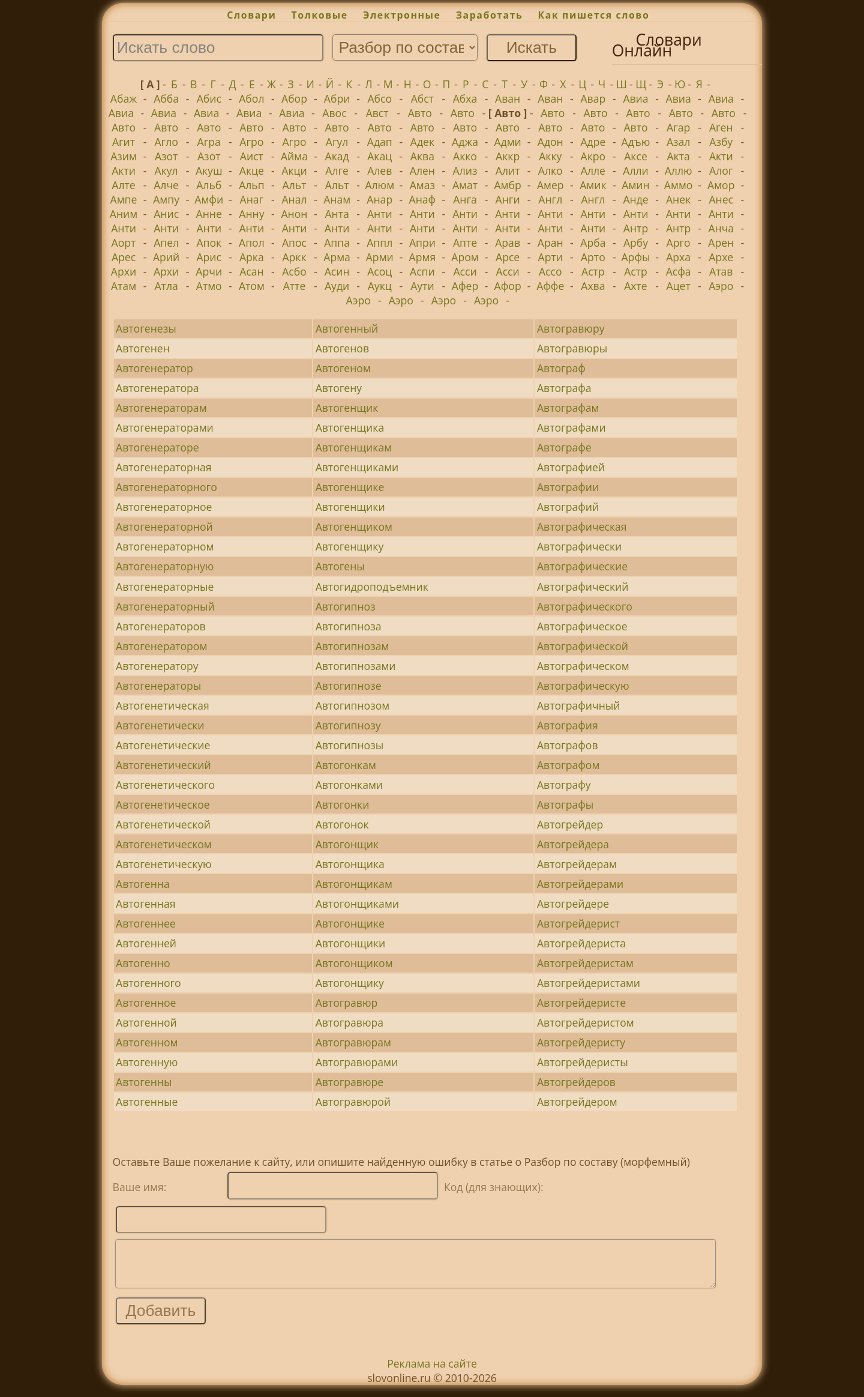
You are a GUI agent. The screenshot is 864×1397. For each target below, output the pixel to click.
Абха (465, 98)
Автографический (582, 586)
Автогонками (349, 784)
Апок (208, 242)
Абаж (123, 98)
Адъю (636, 141)
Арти (550, 257)
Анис (166, 214)
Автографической (582, 646)
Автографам (568, 407)
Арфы (636, 257)
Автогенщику (350, 546)
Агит (123, 141)
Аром (464, 257)
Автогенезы (146, 328)
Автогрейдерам (577, 864)
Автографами (571, 427)
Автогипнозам (352, 646)
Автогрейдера (573, 844)
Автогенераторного (166, 487)
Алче (166, 185)
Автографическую (583, 685)
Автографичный (578, 705)
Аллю (678, 170)
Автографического (584, 606)
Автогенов (342, 348)
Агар (678, 127)
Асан (251, 271)
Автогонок (342, 824)
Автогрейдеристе (581, 1002)
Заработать (489, 15)
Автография (567, 725)
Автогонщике (350, 923)
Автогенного (148, 983)
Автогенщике (350, 487)
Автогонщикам (354, 884)
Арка (251, 257)
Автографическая (582, 526)
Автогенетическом (164, 844)
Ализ (465, 170)
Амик (593, 185)
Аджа (465, 141)
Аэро (721, 286)
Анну (251, 214)
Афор (507, 286)
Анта (337, 214)
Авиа (635, 98)
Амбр (507, 185)
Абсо (379, 98)
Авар (592, 98)
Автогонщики (351, 943)
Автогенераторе (157, 447)
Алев (379, 170)
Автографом (568, 765)
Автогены (340, 566)
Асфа (678, 271)
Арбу (635, 242)
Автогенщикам (354, 447)
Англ (550, 199)
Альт (295, 185)
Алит (508, 170)
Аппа (337, 242)
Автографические (582, 566)
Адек (422, 141)
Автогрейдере (573, 903)
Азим (123, 156)
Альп (251, 185)
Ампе (123, 199)
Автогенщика (350, 427)
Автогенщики (350, 506)
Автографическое (582, 626)
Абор (294, 98)
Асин (337, 271)
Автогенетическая (162, 705)
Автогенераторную (165, 566)
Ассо (550, 271)
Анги (508, 199)
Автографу (564, 784)
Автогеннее (146, 923)
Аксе (635, 156)
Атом (252, 286)
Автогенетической (163, 824)
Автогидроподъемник (372, 586)
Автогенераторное (164, 506)
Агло (166, 141)
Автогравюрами (357, 1062)
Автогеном (343, 368)
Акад (337, 156)
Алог (721, 170)
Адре (592, 141)
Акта (678, 156)
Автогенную (147, 1062)
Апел (166, 242)
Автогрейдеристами (588, 983)
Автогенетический (163, 765)
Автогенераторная (163, 467)
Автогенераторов (160, 626)
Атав (721, 271)
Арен (721, 242)
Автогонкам (346, 765)
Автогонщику (350, 983)
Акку (550, 156)
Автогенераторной (164, 526)
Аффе (550, 286)
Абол (251, 98)
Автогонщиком (354, 963)
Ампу (166, 199)
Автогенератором (161, 646)
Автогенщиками (357, 467)
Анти (379, 214)
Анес (721, 199)
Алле (593, 170)
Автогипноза (349, 626)
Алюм (379, 185)
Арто (593, 257)
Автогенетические (163, 745)
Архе (721, 257)
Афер (465, 286)
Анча (721, 228)
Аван (507, 98)
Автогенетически (160, 725)
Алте (123, 185)
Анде (635, 199)
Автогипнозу (348, 725)
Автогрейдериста (581, 943)
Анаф (422, 199)
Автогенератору (157, 666)
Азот (166, 156)
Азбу (721, 141)
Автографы (565, 804)
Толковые (320, 15)
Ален (422, 170)
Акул (166, 170)
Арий (166, 257)
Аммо (678, 185)
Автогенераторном (165, 546)
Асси (464, 271)
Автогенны (144, 1082)
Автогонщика (350, 864)
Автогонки (343, 804)
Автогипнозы (350, 745)
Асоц (379, 271)
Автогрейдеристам (585, 963)
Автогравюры (572, 348)
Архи (123, 271)
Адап (379, 141)
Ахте (635, 286)
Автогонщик (347, 844)
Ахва (593, 286)
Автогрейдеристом (585, 1022)
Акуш (209, 170)
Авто (420, 113)
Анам (336, 199)
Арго (679, 242)
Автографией (571, 467)
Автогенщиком (354, 526)
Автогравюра (349, 1022)
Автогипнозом (352, 705)
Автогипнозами (356, 666)
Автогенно (143, 963)
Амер (550, 185)
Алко (550, 170)
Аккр (508, 156)
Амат (465, 185)
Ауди (337, 286)
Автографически (579, 546)
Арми (380, 257)
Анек (678, 199)
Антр (635, 228)
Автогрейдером (577, 1101)
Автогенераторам (161, 407)
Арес (124, 257)
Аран (550, 242)
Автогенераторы (158, 685)
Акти (721, 156)
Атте (294, 286)
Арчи (209, 271)
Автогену (339, 388)
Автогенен (143, 348)
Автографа (564, 388)
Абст (422, 98)
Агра (209, 141)
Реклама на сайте (432, 1372)
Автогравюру (571, 328)
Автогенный (347, 328)
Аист (251, 156)
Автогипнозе (349, 685)
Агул (337, 141)
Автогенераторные (165, 586)
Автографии (568, 487)
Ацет (678, 286)
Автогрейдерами (580, 884)
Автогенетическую (164, 864)
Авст (377, 113)
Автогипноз (346, 606)
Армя (422, 257)
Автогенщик (347, 407)
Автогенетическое (163, 804)
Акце (251, 170)
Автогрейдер (570, 824)
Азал (678, 141)
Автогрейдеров (576, 1082)
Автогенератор (154, 368)
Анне (209, 214)
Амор (720, 185)
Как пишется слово (594, 15)
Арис (208, 257)
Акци (294, 170)
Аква (422, 156)
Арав (507, 242)
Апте (465, 242)
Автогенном (147, 1042)
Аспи (422, 271)
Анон (294, 214)
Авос (334, 113)
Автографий (568, 506)
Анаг (252, 199)
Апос (294, 242)
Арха (678, 257)
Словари (251, 15)
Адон (550, 141)
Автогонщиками (357, 903)
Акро (593, 156)
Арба (592, 242)
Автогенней (146, 943)
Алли (635, 170)
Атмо (209, 286)
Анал (294, 199)
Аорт (124, 242)
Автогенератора (157, 388)
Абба (166, 98)
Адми (507, 141)
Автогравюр (347, 1002)
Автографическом (583, 666)
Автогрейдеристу (581, 1042)
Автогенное (146, 1002)
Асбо (294, 271)
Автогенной (146, 1022)
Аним (123, 214)
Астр (593, 271)
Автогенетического (165, 784)
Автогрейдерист (578, 923)
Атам (123, 286)
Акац (379, 156)
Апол (252, 242)
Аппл (379, 242)
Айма (294, 156)
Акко (465, 156)
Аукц (380, 286)
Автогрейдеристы (582, 1062)
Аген (721, 127)
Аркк (294, 257)
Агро (251, 141)
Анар (379, 199)
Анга (465, 199)
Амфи (208, 199)
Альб (208, 185)
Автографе (564, 447)
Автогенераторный (165, 606)
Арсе (508, 257)
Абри (337, 98)
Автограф (561, 368)
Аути (422, 286)
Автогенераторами (165, 427)
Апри (422, 242)
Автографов (567, 745)
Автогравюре (350, 1082)
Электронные (402, 15)
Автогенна (143, 884)
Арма (336, 257)
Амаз (422, 185)
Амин (635, 185)
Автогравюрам (353, 1042)
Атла (166, 286)
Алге (337, 170)
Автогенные (147, 1101)
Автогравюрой (353, 1101)
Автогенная (145, 903)
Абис (209, 98)
